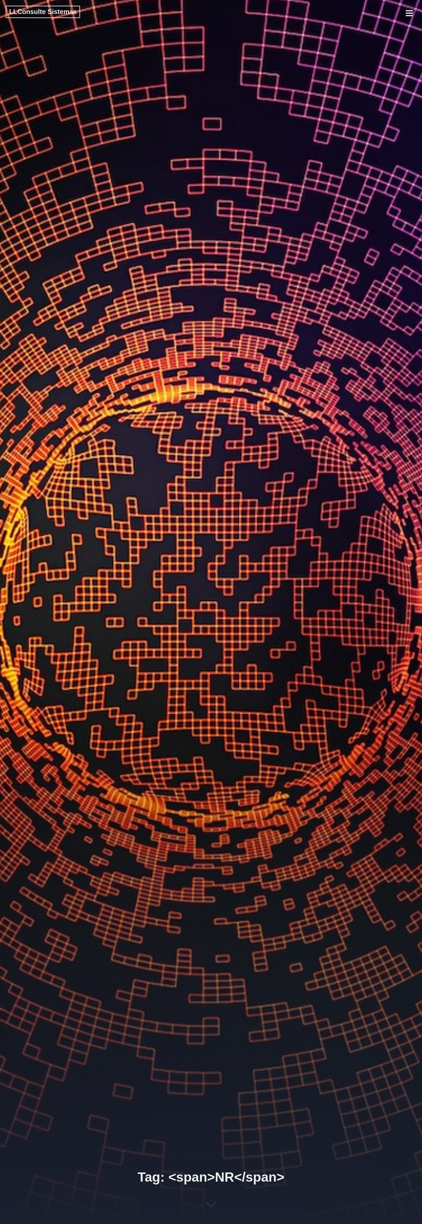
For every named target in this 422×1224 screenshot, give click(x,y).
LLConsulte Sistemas (43, 11)
